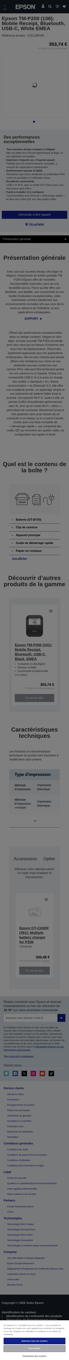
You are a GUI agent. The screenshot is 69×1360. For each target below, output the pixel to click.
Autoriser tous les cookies (34, 1341)
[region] (34, 1340)
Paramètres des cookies (34, 1356)
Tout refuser (34, 1348)
